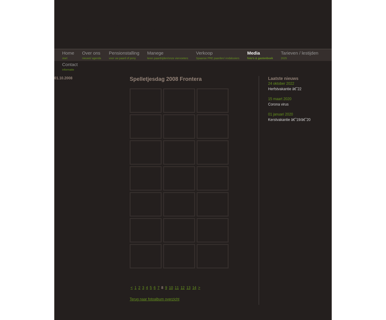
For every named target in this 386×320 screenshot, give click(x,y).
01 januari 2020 (280, 114)
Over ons (91, 55)
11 (177, 288)
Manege (167, 55)
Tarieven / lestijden (299, 55)
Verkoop (217, 55)
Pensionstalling (124, 55)
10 (171, 288)
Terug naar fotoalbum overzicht (154, 299)
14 (194, 288)
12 (183, 288)
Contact (70, 66)
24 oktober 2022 (281, 83)
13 (188, 288)
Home (68, 55)
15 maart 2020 (279, 99)
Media (260, 55)
